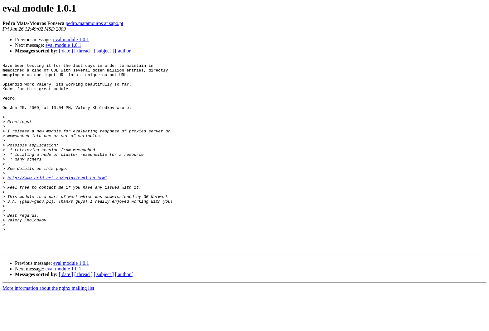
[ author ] (124, 50)
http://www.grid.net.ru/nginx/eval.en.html (57, 201)
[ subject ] (104, 50)
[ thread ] (83, 50)
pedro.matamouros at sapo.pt (94, 23)
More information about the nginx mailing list (48, 325)
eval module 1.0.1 (71, 39)
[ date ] (66, 50)
